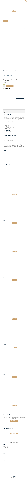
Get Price (20, 98)
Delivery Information (6, 111)
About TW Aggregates (5, 454)
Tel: (12, 482)
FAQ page (13, 140)
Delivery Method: (6, 95)
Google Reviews (14, 433)
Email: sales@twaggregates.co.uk (7, 450)
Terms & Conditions (5, 465)
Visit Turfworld (14, 420)
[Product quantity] (4, 86)
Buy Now (14, 194)
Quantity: (15, 92)
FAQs (4, 112)
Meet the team (4, 455)
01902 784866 (14, 482)
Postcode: (5, 92)
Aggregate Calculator (5, 464)
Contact (14, 10)
